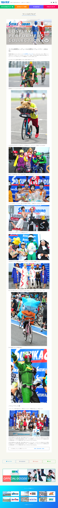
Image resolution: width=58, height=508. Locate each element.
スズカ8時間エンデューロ (28, 53)
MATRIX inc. (30, 504)
